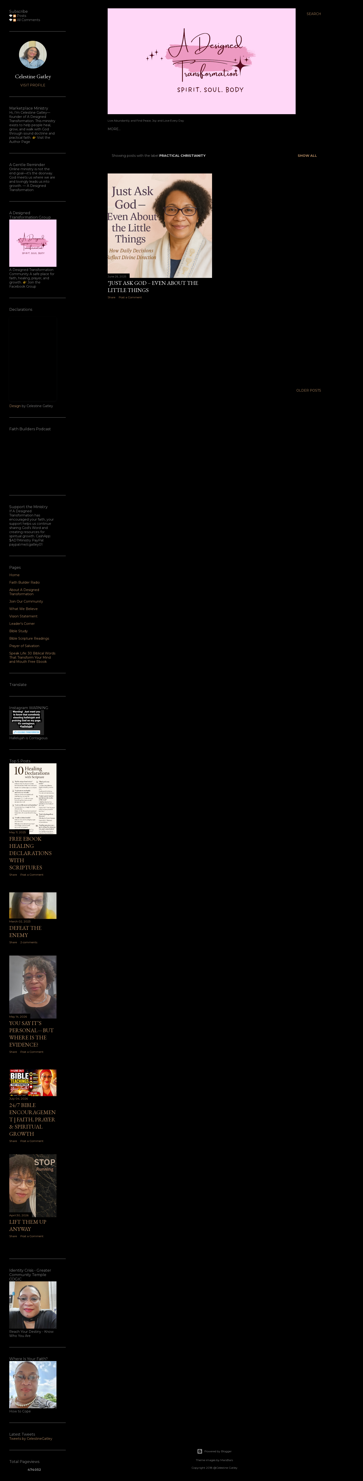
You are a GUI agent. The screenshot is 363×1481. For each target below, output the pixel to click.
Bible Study (18, 631)
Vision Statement (23, 616)
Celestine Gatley (33, 76)
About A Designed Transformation (197, 129)
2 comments (28, 942)
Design (15, 406)
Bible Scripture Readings (29, 638)
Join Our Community (26, 601)
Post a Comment (130, 297)
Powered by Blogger (214, 1451)
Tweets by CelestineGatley (30, 1439)
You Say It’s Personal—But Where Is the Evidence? (31, 1033)
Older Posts (308, 390)
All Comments (26, 20)
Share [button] (111, 297)
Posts (19, 16)
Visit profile (32, 85)
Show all (307, 156)
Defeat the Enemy (25, 931)
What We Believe (23, 609)
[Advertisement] (160, 343)
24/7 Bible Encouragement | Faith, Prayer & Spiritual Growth (32, 1119)
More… (277, 129)
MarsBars (226, 1460)
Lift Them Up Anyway (27, 1225)
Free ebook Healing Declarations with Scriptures (30, 853)
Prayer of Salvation (24, 646)
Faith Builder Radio (141, 129)
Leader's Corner (251, 129)
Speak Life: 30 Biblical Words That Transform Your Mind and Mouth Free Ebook (32, 657)
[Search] (314, 13)
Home (113, 129)
